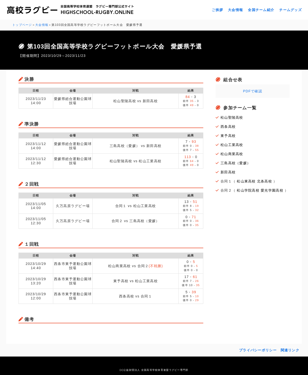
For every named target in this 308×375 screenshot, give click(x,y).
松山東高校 (246, 181)
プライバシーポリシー (258, 350)
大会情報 (235, 10)
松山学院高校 (248, 190)
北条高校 (264, 181)
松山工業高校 (232, 145)
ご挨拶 (217, 10)
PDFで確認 (252, 91)
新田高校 (228, 172)
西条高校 (228, 126)
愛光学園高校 (272, 190)
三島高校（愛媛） (236, 163)
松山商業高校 (232, 154)
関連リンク (290, 350)
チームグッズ (290, 10)
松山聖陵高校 (232, 117)
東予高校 (228, 135)
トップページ (22, 25)
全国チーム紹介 (261, 10)
